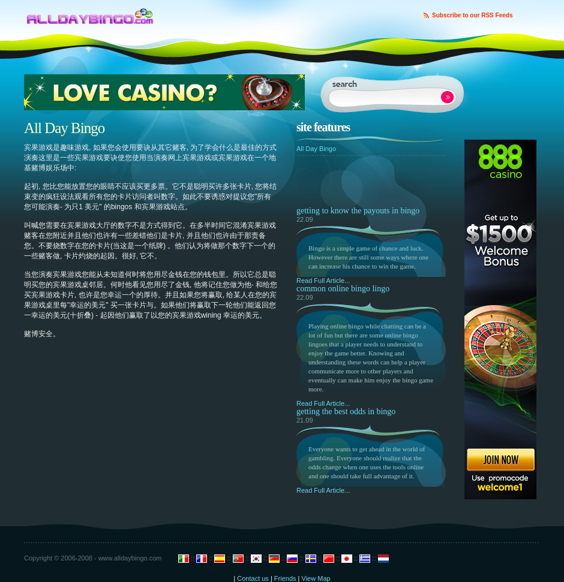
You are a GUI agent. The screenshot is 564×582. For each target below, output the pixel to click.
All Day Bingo (316, 148)
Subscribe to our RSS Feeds (472, 15)
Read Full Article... (323, 280)
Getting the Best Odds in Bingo (345, 411)
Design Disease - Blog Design (90, 13)
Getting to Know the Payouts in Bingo (357, 210)
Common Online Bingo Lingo (342, 288)
